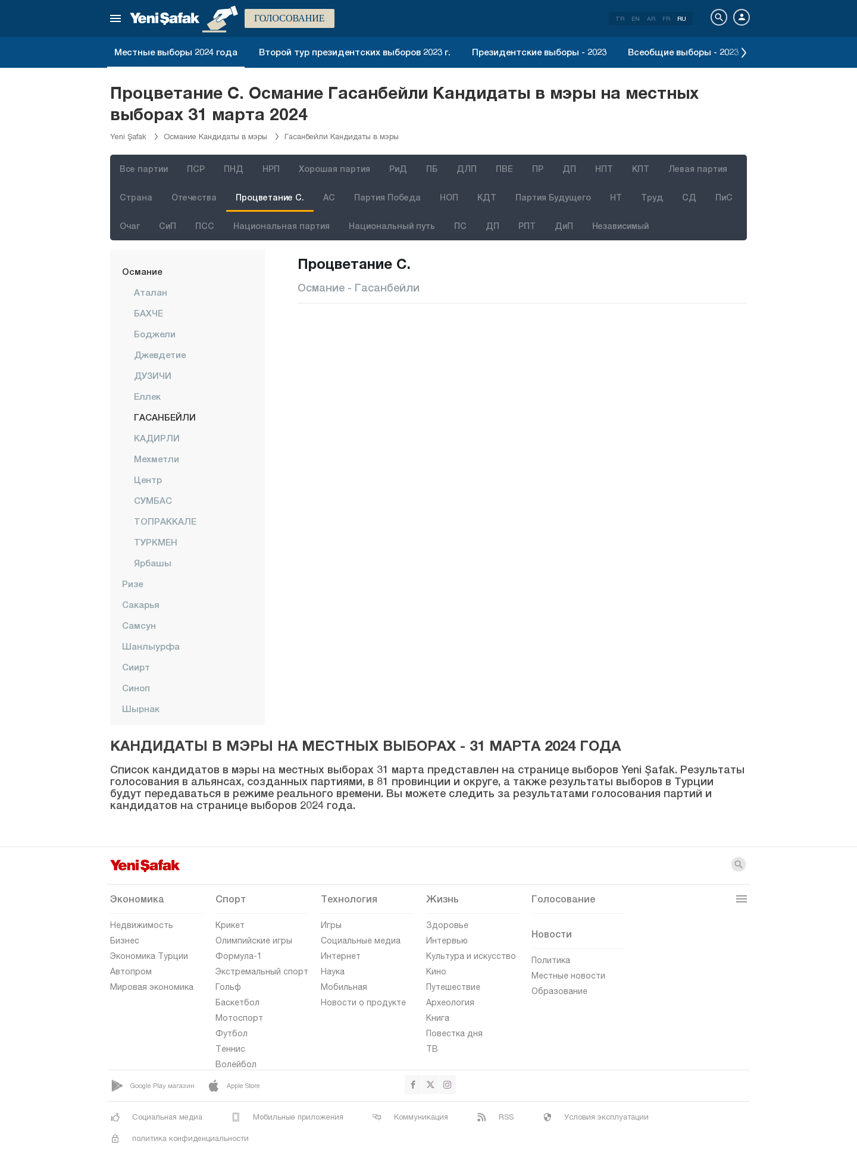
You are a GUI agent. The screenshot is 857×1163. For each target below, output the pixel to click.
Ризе (132, 583)
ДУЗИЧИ (152, 375)
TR (619, 18)
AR (651, 18)
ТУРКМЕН (155, 542)
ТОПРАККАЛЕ (165, 521)
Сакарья (140, 604)
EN (635, 18)
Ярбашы (152, 562)
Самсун (139, 625)
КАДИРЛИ (157, 437)
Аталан (150, 292)
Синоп (136, 687)
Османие (142, 271)
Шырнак (140, 708)
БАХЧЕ (148, 313)
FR (666, 18)
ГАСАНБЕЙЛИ (165, 417)
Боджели (155, 333)
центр (148, 479)
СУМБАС (153, 500)
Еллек (147, 396)
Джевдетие (160, 354)
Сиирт (136, 667)
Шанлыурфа (151, 646)
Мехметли (156, 458)
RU (681, 18)
